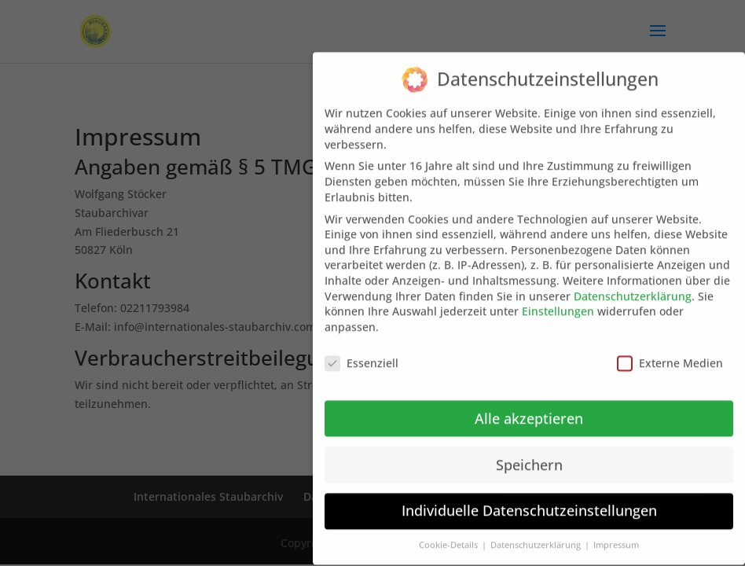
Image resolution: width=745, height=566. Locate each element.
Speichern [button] (529, 453)
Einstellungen (558, 299)
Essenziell (361, 351)
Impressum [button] (616, 533)
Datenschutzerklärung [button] (536, 533)
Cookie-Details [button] (449, 533)
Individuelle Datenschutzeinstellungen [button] (529, 500)
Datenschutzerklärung (633, 284)
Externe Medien (670, 351)
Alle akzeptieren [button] (529, 407)
